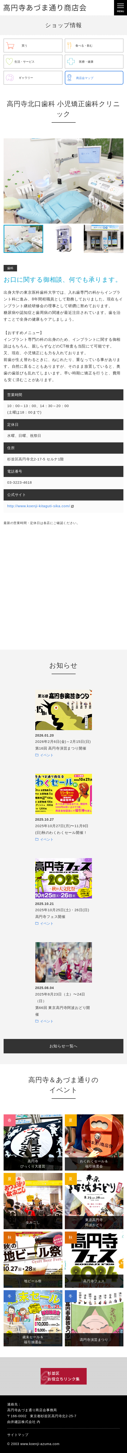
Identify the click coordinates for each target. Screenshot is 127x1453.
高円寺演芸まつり (94, 1340)
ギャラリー (26, 77)
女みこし (33, 1222)
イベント (47, 755)
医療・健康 (86, 61)
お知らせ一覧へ (63, 1046)
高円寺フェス (94, 1281)
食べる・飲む (84, 45)
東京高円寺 (94, 1222)
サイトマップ (18, 1435)
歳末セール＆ (33, 1339)
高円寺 (32, 1163)
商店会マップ (84, 78)
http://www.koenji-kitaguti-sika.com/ (38, 506)
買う (24, 45)
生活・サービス (24, 61)
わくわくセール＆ (94, 1163)
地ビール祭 (33, 1281)
